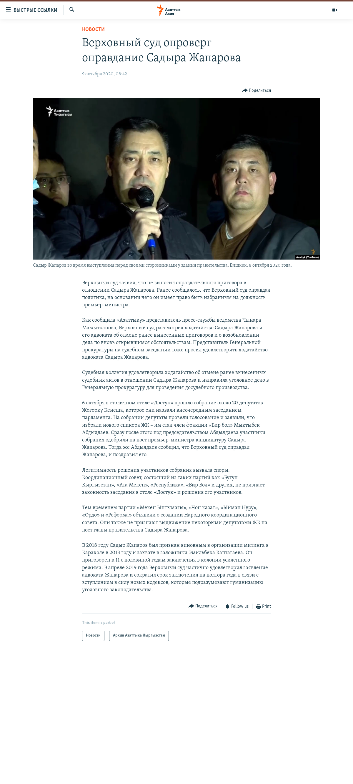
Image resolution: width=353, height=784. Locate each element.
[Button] (256, 90)
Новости (93, 29)
